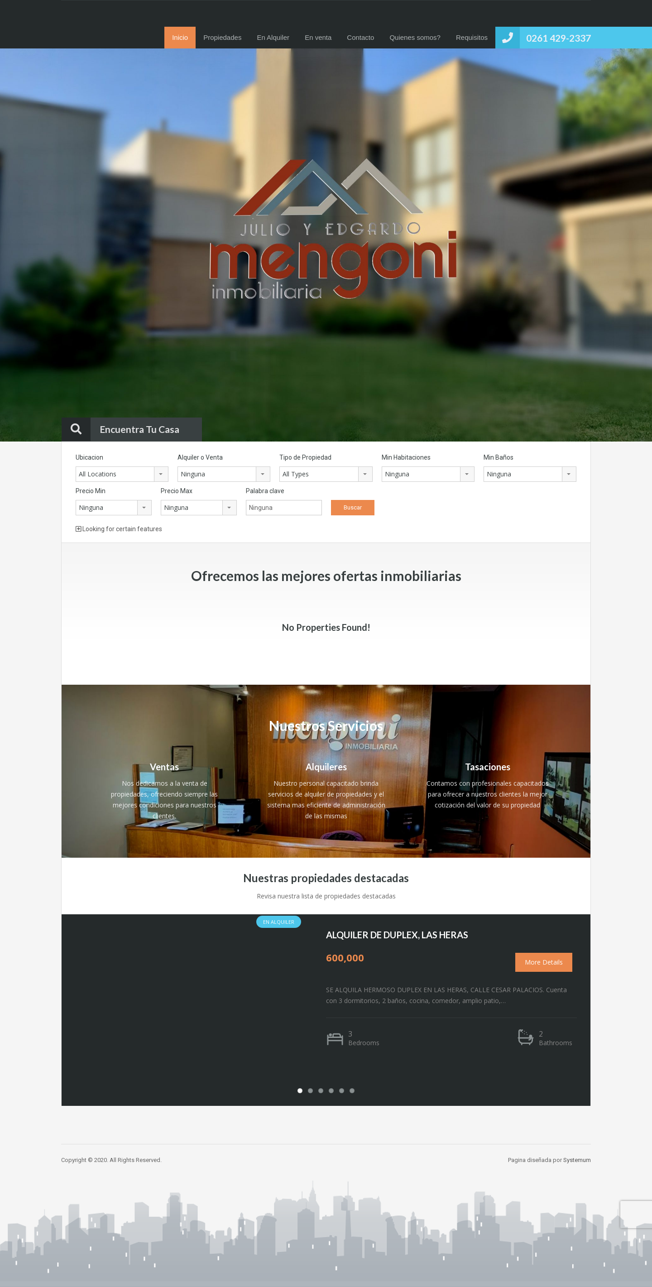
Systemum (577, 1160)
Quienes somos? (415, 37)
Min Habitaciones (406, 457)
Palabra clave (265, 491)
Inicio (180, 37)
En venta (318, 37)
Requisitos (472, 37)
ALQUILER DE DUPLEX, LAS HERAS (397, 934)
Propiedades (222, 37)
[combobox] (122, 474)
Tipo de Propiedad (305, 457)
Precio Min (90, 491)
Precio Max (176, 491)
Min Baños (498, 457)
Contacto (360, 37)
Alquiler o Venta (200, 457)
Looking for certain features (119, 529)
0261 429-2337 (558, 37)
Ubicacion (89, 457)
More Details (544, 962)
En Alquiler (273, 37)
